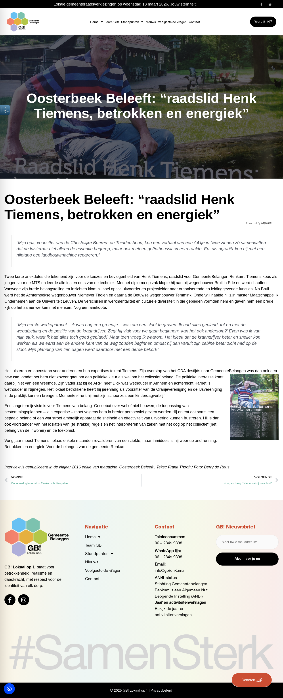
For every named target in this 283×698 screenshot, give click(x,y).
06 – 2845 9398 (168, 543)
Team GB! (112, 22)
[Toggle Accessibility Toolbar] (9, 689)
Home (96, 22)
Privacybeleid (161, 690)
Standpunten (132, 22)
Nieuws (150, 22)
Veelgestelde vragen (172, 22)
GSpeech (266, 223)
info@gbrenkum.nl (170, 570)
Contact (194, 22)
